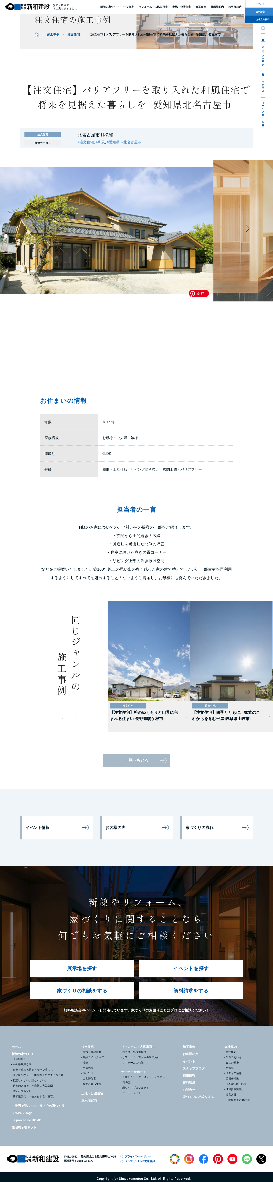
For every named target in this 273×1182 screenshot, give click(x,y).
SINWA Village (22, 1113)
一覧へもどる (136, 760)
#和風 (100, 142)
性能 (85, 1062)
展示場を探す (82, 968)
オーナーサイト (131, 1093)
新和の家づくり (109, 6)
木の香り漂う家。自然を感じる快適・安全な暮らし (33, 1067)
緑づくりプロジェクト (135, 1087)
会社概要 (231, 1052)
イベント (189, 1061)
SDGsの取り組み (236, 1084)
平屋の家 (88, 1068)
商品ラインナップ (93, 1057)
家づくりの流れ (199, 827)
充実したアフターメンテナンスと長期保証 (143, 1080)
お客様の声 (115, 827)
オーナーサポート (263, 86)
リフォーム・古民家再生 (153, 6)
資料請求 (189, 1082)
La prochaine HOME (26, 1120)
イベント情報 (38, 827)
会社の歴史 (232, 1062)
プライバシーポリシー (138, 1156)
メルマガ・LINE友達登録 (140, 1161)
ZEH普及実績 (234, 1089)
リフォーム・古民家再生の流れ (141, 1057)
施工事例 (53, 34)
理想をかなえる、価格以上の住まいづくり (38, 1075)
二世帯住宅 (89, 1078)
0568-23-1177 (85, 1160)
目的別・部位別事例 (134, 1052)
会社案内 (263, 37)
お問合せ (263, 122)
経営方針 (231, 1094)
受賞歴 (230, 1068)
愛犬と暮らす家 (92, 1084)
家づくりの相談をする (82, 990)
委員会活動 (232, 1078)
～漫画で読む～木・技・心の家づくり (38, 1106)
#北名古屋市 (131, 142)
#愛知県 (113, 142)
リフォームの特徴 (133, 1062)
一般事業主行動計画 (238, 1100)
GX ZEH (88, 1073)
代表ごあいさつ (235, 1057)
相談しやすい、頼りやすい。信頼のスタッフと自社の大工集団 (33, 1083)
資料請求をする (191, 990)
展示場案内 (89, 1100)
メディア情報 (263, 106)
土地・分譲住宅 (181, 6)
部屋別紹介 (19, 1059)
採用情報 (263, 71)
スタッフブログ (263, 54)
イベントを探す (191, 968)
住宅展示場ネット (24, 1127)
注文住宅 (128, 6)
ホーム (16, 1047)
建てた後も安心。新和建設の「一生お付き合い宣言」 (34, 1094)
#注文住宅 (86, 142)
